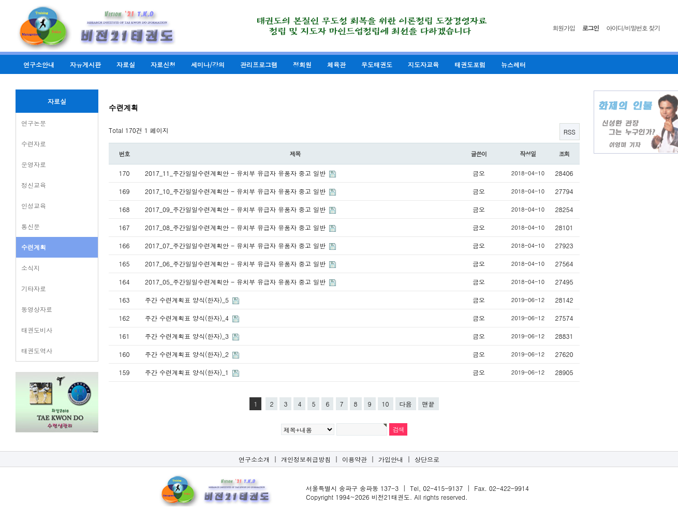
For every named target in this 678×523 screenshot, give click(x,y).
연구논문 (33, 122)
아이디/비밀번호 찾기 (633, 27)
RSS (570, 131)
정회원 (302, 64)
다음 (406, 403)
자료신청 (163, 64)
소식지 (30, 267)
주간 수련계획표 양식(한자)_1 (188, 372)
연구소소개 (254, 459)
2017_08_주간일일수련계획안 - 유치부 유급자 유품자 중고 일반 (236, 227)
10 (385, 403)
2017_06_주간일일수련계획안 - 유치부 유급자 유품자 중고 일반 (236, 263)
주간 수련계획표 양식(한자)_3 (188, 336)
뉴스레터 (513, 64)
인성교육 (33, 205)
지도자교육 (423, 64)
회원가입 (564, 27)
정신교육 (33, 185)
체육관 (336, 64)
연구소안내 (38, 64)
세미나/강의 (208, 64)
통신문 (30, 226)
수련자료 (33, 143)
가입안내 (390, 459)
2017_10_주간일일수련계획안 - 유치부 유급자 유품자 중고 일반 (236, 191)
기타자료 (33, 288)
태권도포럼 (469, 64)
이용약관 (354, 459)
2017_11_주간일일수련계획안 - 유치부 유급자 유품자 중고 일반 (236, 173)
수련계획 (33, 247)
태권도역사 (36, 350)
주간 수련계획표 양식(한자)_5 (188, 299)
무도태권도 (376, 64)
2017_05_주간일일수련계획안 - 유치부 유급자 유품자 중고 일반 (236, 281)
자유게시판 (85, 64)
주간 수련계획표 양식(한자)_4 (188, 317)
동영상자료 (36, 309)
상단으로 (427, 459)
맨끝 (428, 403)
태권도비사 (36, 329)
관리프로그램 (258, 64)
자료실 (125, 64)
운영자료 (33, 164)
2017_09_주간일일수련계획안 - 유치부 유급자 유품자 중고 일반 (236, 209)
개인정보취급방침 (306, 459)
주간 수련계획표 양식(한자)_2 (188, 354)
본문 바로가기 (0, 0)
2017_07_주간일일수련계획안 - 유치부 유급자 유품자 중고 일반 (236, 245)
